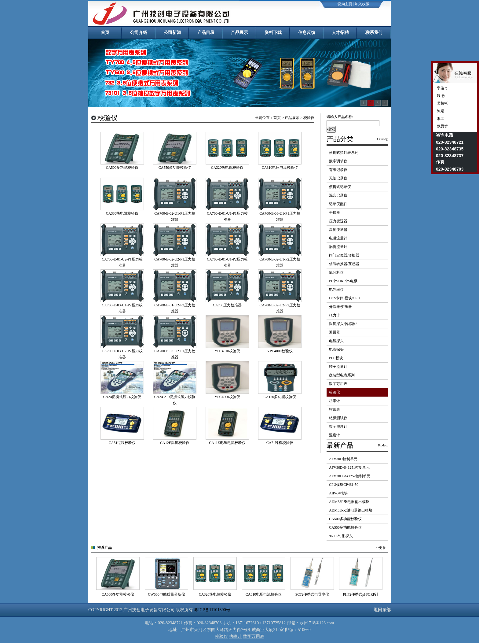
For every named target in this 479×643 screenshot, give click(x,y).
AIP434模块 (338, 493)
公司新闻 (172, 32)
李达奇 (442, 88)
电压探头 (336, 341)
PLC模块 (336, 358)
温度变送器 (338, 229)
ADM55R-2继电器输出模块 (350, 510)
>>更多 (380, 547)
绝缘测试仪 (338, 418)
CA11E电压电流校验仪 (227, 443)
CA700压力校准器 (227, 305)
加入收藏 (362, 4)
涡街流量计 (338, 247)
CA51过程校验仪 (122, 443)
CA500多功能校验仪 (122, 167)
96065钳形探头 (341, 536)
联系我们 (373, 32)
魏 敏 (440, 96)
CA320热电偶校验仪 (227, 167)
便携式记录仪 (340, 187)
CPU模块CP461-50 (343, 484)
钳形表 (334, 409)
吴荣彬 (442, 103)
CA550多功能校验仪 (175, 167)
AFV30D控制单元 (343, 459)
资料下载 (273, 32)
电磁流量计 (338, 238)
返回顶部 (382, 610)
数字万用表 (338, 384)
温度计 (334, 435)
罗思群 (442, 126)
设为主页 (345, 4)
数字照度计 (338, 426)
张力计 (334, 315)
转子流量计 (338, 366)
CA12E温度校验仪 (174, 443)
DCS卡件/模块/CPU (344, 298)
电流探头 (336, 349)
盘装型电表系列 (342, 375)
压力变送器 (338, 221)
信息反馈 (306, 32)
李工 (440, 118)
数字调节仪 (338, 161)
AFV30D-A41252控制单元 (349, 476)
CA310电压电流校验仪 (280, 167)
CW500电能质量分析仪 (166, 594)
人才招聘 (340, 32)
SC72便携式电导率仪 (312, 594)
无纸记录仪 (338, 178)
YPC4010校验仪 (227, 351)
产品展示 (239, 32)
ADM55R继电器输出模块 (349, 502)
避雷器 (334, 332)
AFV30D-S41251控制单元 (349, 467)
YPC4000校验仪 (279, 351)
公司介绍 (138, 32)
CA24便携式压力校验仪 (122, 397)
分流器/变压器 (340, 307)
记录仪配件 (338, 204)
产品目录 (205, 32)
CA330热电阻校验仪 (122, 213)
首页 (105, 32)
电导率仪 (336, 289)
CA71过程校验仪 (280, 443)
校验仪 (334, 392)
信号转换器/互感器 (344, 264)
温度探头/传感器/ (343, 324)
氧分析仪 (336, 272)
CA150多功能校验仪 (280, 397)
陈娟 (440, 111)
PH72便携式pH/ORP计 (361, 594)
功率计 (334, 401)
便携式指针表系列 (343, 152)
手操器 (334, 212)
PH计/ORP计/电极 (343, 281)
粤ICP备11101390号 (212, 610)
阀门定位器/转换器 (344, 255)
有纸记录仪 (338, 170)
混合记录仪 (338, 195)
